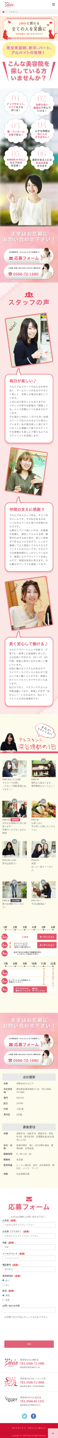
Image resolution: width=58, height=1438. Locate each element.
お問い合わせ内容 (11, 1305)
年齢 (8, 1242)
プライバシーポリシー (36, 1428)
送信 (29, 1344)
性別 (8, 1291)
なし (6, 1285)
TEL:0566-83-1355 (32, 1401)
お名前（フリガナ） (16, 1231)
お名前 (9, 1220)
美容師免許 (12, 1276)
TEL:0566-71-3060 (32, 1382)
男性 (6, 1295)
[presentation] (27, 1325)
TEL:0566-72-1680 (32, 1363)
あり (6, 1280)
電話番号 (11, 1265)
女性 (6, 1300)
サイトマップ (17, 1428)
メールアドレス (14, 1253)
